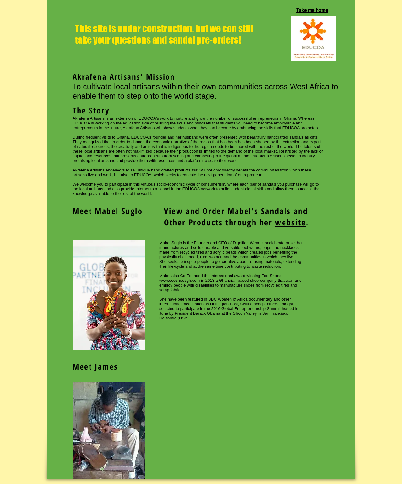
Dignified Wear (246, 242)
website (290, 222)
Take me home (312, 10)
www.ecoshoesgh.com (179, 280)
